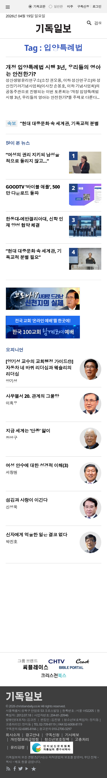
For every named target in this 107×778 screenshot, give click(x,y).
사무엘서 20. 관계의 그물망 (32, 396)
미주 (70, 6)
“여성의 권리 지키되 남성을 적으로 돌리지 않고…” (32, 158)
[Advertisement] (53, 607)
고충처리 (82, 739)
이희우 (11, 403)
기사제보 (72, 734)
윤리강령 (18, 747)
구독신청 (83, 6)
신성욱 (11, 507)
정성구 (11, 437)
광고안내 (32, 734)
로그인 (96, 6)
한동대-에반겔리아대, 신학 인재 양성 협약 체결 (34, 222)
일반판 (58, 6)
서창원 (11, 472)
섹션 (8, 7)
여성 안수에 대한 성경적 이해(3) (37, 465)
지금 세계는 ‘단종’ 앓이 (28, 431)
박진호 (11, 541)
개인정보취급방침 (25, 739)
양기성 (11, 381)
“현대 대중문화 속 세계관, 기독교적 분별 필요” (33, 254)
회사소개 (13, 734)
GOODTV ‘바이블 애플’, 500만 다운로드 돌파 (33, 190)
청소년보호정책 (57, 739)
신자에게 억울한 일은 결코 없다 (36, 535)
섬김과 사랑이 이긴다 (26, 500)
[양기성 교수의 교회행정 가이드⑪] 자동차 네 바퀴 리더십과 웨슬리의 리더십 (39, 367)
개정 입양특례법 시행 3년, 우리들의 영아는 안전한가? (53, 71)
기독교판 (39, 6)
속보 (11, 123)
